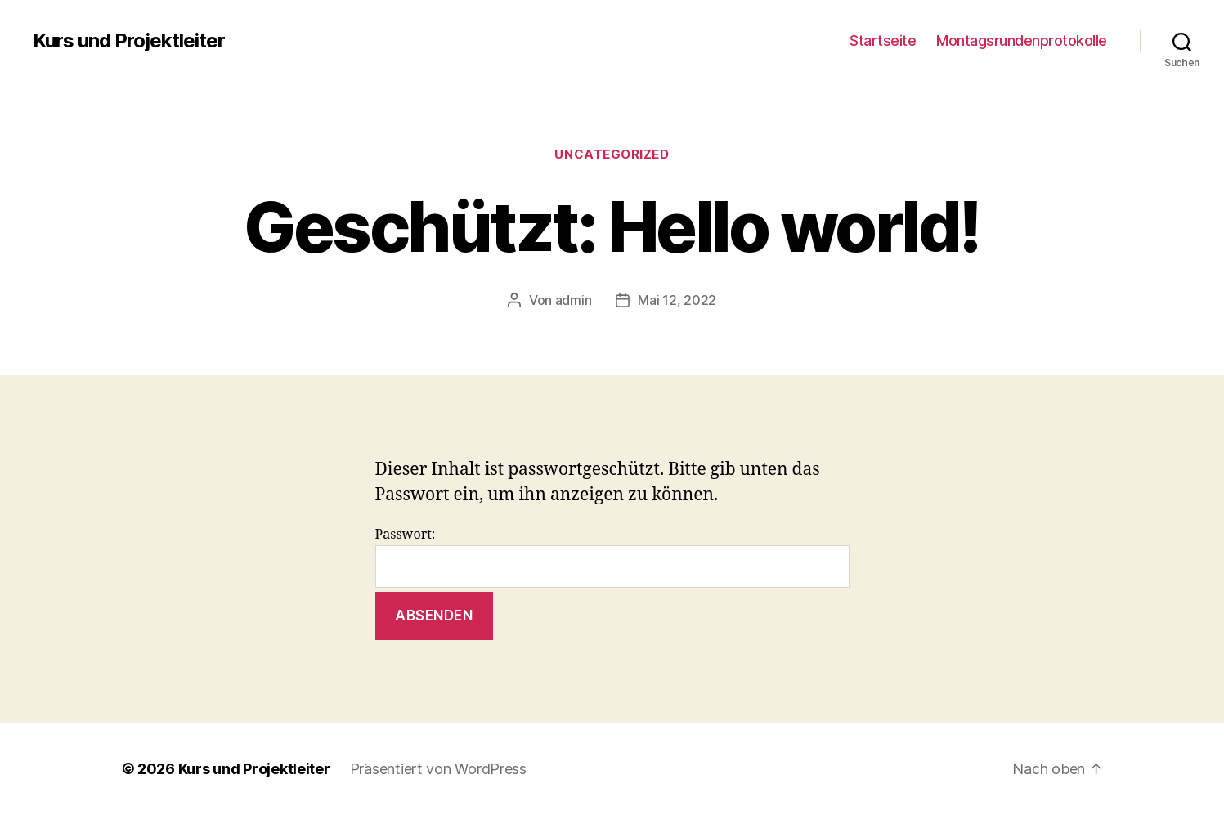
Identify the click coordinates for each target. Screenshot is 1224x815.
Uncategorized (611, 154)
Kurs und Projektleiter (129, 41)
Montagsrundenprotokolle (1021, 40)
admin (573, 300)
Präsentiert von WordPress (438, 768)
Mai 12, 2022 (677, 300)
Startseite (883, 40)
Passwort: (612, 557)
